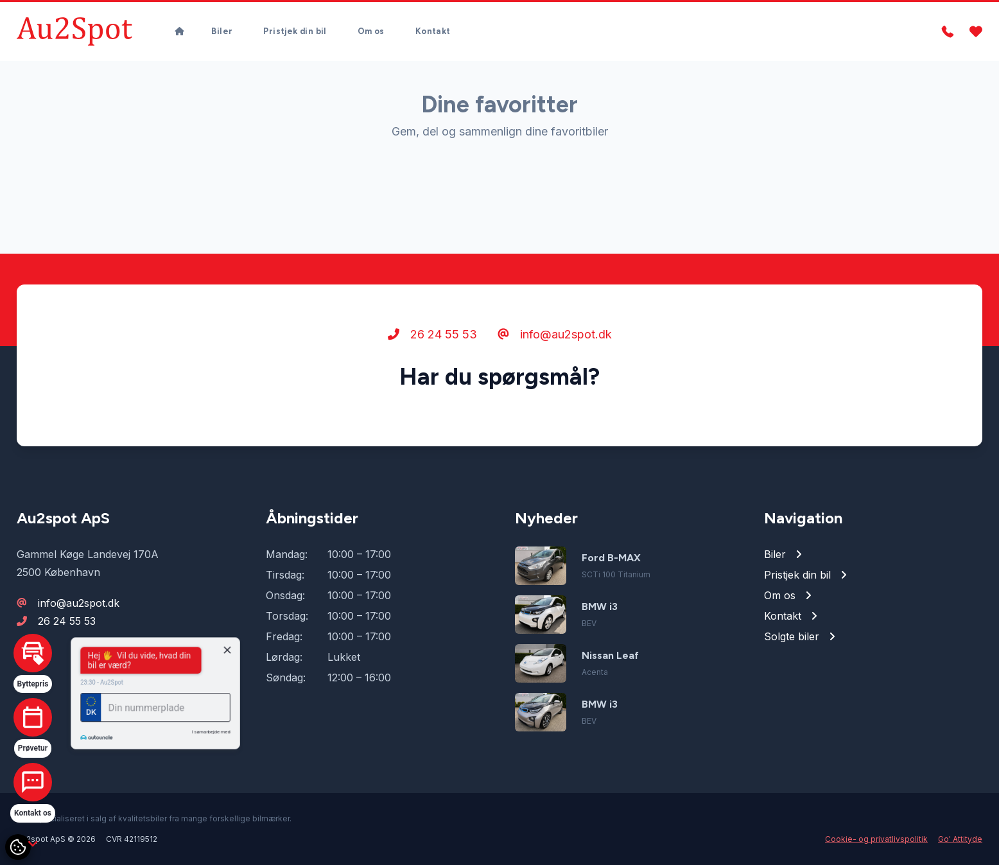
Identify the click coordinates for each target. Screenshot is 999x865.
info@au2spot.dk (555, 334)
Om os (371, 31)
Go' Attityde (960, 839)
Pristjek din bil (294, 31)
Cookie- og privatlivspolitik (876, 839)
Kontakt (433, 31)
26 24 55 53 (432, 334)
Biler (221, 31)
